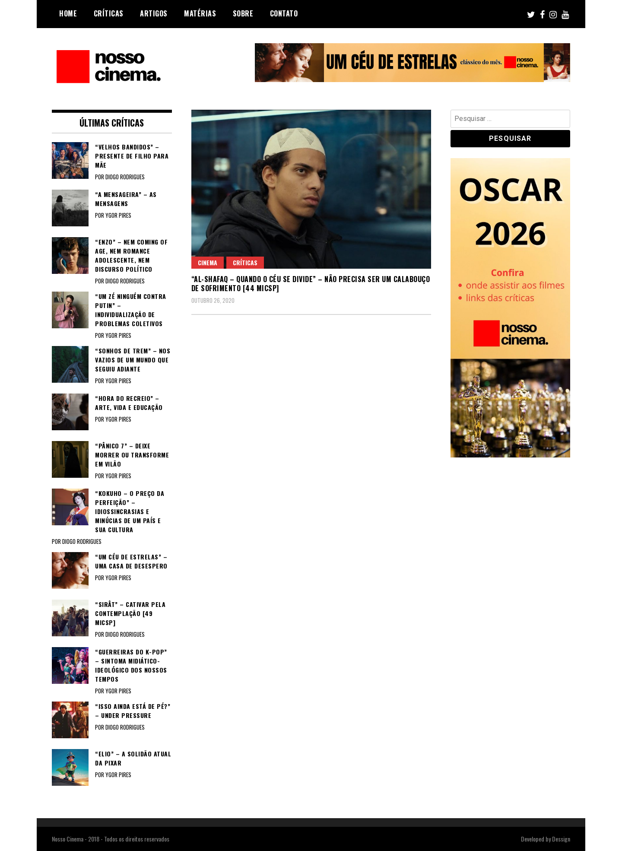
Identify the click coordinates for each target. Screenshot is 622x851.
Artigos (154, 13)
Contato (284, 13)
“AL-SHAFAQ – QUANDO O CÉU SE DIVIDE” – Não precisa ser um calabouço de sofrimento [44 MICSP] (310, 283)
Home (68, 13)
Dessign (561, 838)
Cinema (207, 262)
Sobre (243, 13)
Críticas (109, 13)
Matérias (200, 13)
